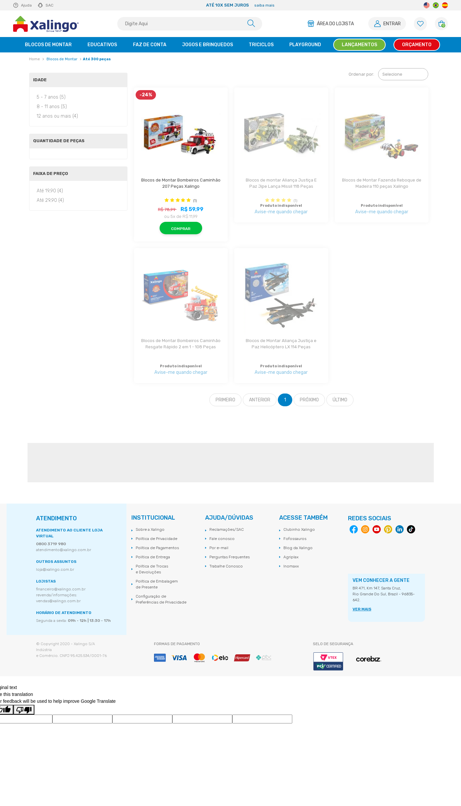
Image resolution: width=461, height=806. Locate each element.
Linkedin (399, 529)
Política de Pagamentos (157, 548)
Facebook (354, 529)
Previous (111, 5)
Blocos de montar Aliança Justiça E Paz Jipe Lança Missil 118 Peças (282, 183)
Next (368, 5)
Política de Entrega (153, 557)
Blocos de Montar (62, 59)
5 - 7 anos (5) (51, 97)
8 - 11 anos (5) (52, 106)
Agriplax (290, 557)
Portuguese (436, 5)
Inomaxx (291, 566)
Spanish (445, 5)
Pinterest (388, 529)
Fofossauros (294, 538)
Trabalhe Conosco (226, 566)
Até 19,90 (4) (50, 191)
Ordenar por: (361, 74)
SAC (49, 5)
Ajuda (26, 5)
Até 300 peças (97, 59)
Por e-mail (218, 548)
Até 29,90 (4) (50, 200)
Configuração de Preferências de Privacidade (161, 599)
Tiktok (411, 529)
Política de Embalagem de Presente (157, 584)
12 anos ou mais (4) (57, 116)
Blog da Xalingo (298, 548)
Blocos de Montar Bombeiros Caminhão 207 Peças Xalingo (181, 183)
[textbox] (189, 23)
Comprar (180, 228)
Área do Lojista (335, 24)
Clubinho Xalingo (299, 529)
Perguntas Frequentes (229, 557)
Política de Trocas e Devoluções (152, 569)
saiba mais (264, 5)
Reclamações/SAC (226, 529)
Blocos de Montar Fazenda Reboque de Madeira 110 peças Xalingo (381, 183)
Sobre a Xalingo (150, 529)
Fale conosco (222, 538)
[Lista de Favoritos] (420, 23)
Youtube (377, 529)
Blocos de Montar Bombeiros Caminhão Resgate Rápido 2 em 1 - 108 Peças (181, 344)
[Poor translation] (23, 710)
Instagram (365, 529)
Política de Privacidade (156, 538)
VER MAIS (362, 609)
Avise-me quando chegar (281, 212)
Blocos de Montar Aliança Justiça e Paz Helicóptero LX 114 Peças (281, 344)
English (427, 5)
